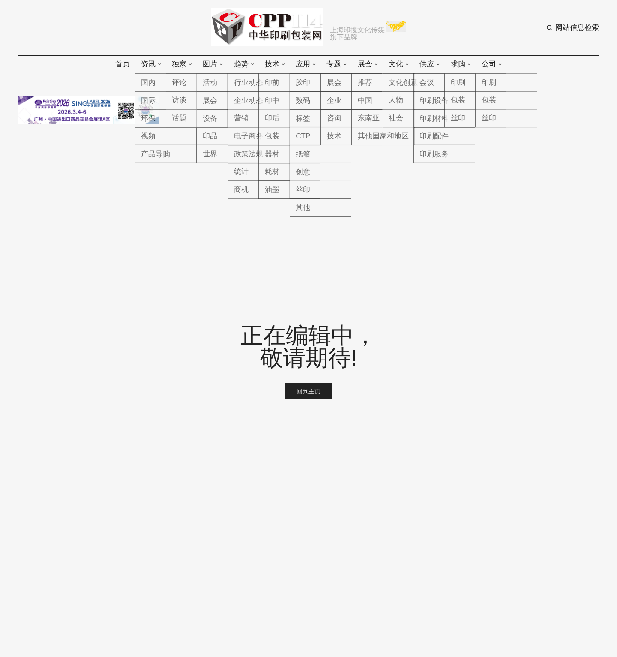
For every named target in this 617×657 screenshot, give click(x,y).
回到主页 (308, 391)
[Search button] (572, 27)
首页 (122, 64)
